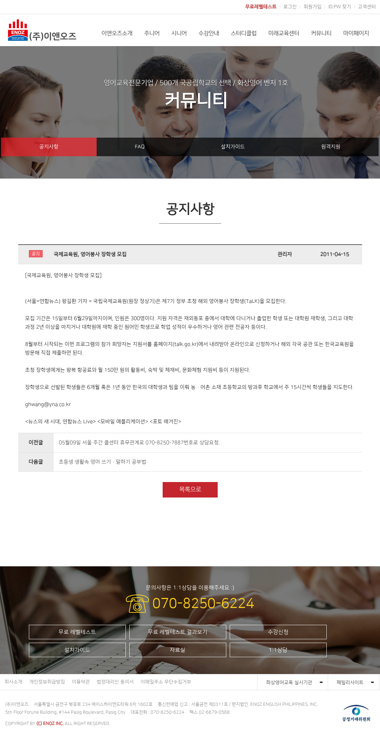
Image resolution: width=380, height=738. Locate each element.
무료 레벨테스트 (77, 632)
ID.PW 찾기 (339, 7)
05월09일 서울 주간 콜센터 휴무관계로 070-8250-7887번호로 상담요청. (139, 443)
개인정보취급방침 (47, 682)
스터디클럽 (244, 33)
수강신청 (278, 632)
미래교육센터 (283, 33)
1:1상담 (278, 650)
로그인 (290, 7)
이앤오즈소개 (116, 33)
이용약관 (81, 682)
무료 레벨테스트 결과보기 (177, 632)
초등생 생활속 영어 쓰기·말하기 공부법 (102, 462)
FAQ (139, 147)
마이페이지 (356, 33)
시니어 (179, 33)
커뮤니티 (321, 33)
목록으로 (190, 489)
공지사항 (48, 147)
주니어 (152, 33)
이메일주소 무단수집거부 (166, 682)
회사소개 (13, 682)
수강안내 (208, 33)
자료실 (177, 650)
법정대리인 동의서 (115, 682)
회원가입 (313, 7)
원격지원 (330, 147)
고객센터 (367, 7)
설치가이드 (233, 147)
